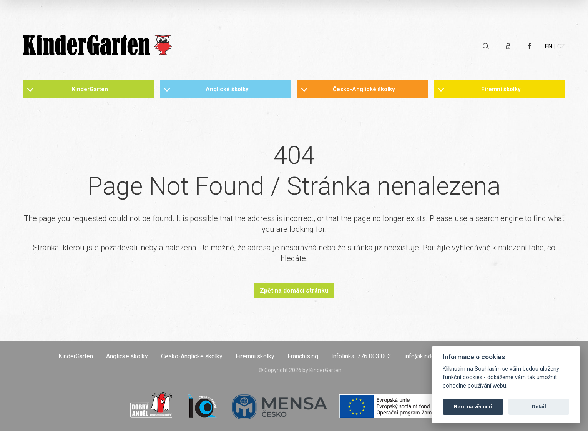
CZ (561, 46)
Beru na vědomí (473, 406)
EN (548, 46)
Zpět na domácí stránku (294, 290)
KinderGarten (90, 89)
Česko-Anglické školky (364, 89)
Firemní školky (501, 89)
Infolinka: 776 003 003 (361, 356)
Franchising (302, 356)
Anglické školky (227, 89)
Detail (539, 406)
